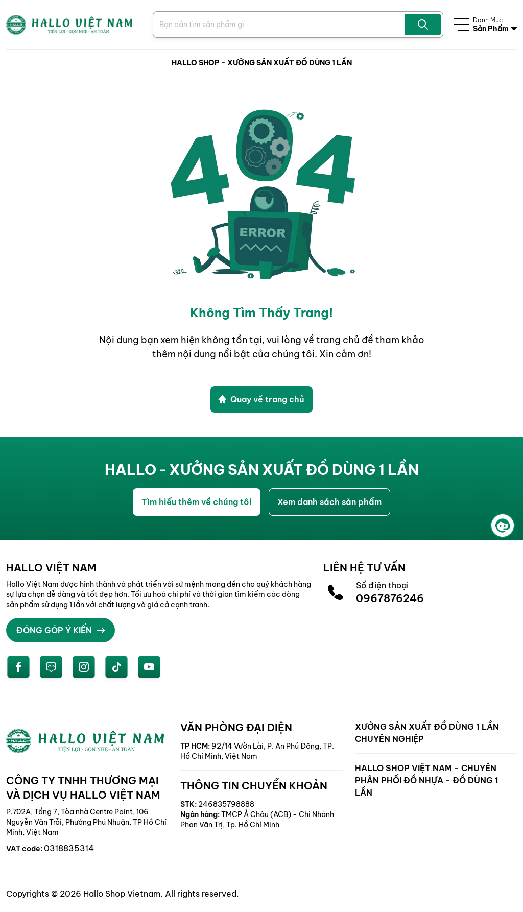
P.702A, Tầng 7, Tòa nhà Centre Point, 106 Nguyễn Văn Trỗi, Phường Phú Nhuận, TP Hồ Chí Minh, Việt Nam (86, 822)
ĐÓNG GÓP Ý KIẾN (60, 630)
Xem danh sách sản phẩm (329, 502)
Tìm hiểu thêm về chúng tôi (196, 502)
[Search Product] (280, 24)
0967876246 (390, 598)
